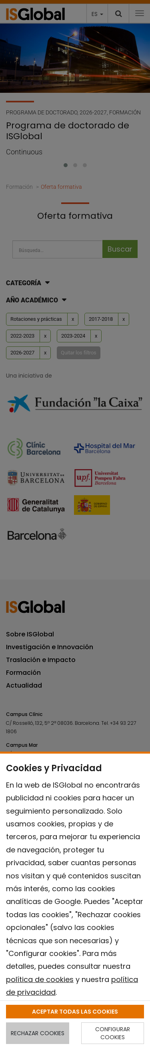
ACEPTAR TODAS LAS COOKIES (75, 1012)
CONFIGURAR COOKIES (112, 1033)
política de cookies (40, 979)
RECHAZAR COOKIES (37, 1033)
